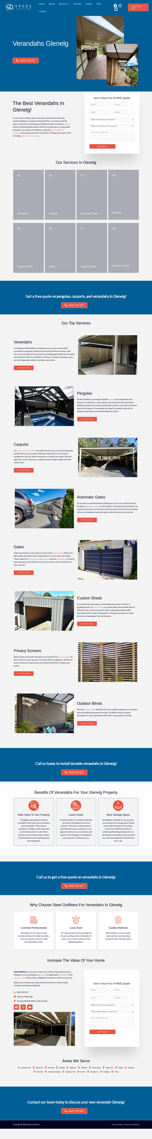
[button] (68, 3)
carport (43, 985)
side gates (47, 569)
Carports (56, 213)
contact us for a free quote (34, 136)
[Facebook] (115, 5)
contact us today (20, 988)
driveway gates (34, 569)
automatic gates (94, 516)
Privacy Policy (114, 1135)
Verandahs (26, 213)
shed (68, 985)
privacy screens (65, 667)
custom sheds (98, 617)
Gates (54, 271)
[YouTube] (116, 9)
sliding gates (64, 569)
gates (62, 985)
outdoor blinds (90, 719)
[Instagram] (120, 5)
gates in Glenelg (58, 563)
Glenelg (68, 124)
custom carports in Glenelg (27, 460)
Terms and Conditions (130, 1135)
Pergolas (119, 212)
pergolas (111, 409)
